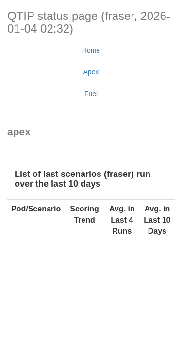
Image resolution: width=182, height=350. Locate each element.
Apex (91, 72)
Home (91, 50)
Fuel (91, 94)
